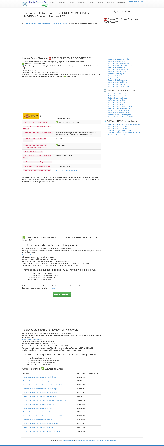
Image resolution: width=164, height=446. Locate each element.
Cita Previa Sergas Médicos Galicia (119, 131)
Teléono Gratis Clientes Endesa (118, 110)
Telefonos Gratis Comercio (116, 61)
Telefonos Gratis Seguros (116, 74)
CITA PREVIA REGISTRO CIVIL (66, 170)
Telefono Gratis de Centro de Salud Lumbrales (38, 427)
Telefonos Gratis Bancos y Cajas (118, 59)
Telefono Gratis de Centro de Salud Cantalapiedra (39, 377)
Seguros (71, 2)
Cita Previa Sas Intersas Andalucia (119, 135)
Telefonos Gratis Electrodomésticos (119, 76)
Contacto (113, 440)
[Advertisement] (61, 40)
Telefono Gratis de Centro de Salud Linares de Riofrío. (40, 423)
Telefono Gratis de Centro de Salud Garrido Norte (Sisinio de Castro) (45, 400)
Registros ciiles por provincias (32, 255)
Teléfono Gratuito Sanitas (116, 100)
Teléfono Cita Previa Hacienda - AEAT (120, 117)
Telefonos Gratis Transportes (117, 80)
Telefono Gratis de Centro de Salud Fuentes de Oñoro (40, 396)
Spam (52, 2)
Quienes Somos (68, 440)
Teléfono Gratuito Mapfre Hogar (118, 96)
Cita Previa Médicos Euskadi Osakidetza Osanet (124, 133)
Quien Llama (61, 2)
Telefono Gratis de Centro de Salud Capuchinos (38, 381)
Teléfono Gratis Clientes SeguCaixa (119, 108)
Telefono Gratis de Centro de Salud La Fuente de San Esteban (43, 416)
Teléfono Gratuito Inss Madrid (117, 126)
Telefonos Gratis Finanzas (116, 67)
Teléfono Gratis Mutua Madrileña (118, 94)
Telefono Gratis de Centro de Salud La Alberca (38, 412)
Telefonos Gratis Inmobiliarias (117, 82)
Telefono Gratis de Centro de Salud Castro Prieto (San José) (43, 385)
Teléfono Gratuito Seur (115, 104)
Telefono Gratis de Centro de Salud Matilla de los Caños (41, 431)
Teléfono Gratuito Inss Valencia (118, 128)
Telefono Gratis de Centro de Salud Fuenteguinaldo (40, 392)
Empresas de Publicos (60, 23)
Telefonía (91, 2)
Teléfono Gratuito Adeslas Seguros (119, 115)
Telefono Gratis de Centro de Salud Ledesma (38, 420)
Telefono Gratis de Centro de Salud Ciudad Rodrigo (40, 389)
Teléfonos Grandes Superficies (118, 69)
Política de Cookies (103, 440)
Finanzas (100, 2)
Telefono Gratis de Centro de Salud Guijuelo (37, 408)
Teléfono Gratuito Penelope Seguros (120, 106)
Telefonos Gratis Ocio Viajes (117, 84)
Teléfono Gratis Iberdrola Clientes (119, 113)
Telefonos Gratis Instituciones (117, 71)
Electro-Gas (81, 2)
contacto (53, 288)
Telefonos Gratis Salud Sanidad (118, 86)
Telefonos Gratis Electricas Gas (118, 63)
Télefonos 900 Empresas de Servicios (37, 23)
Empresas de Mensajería (116, 78)
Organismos (110, 2)
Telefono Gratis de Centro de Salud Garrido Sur (38, 404)
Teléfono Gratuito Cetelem (116, 102)
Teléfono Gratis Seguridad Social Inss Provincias (124, 124)
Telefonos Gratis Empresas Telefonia (120, 65)
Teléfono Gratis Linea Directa (117, 98)
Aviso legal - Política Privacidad (85, 440)
